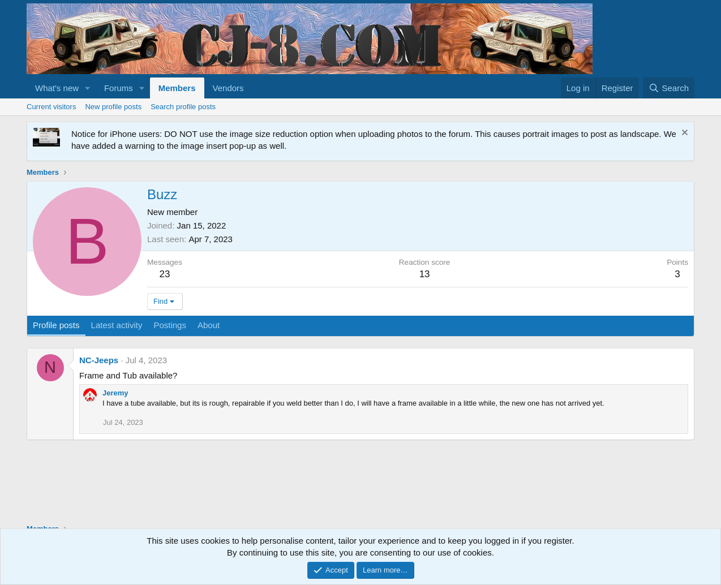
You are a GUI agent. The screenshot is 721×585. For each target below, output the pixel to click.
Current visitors (51, 106)
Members (177, 88)
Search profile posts (183, 106)
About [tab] (209, 325)
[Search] (668, 88)
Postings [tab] (169, 325)
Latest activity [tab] (117, 325)
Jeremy (115, 393)
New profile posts (113, 106)
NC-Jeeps (98, 360)
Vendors (228, 88)
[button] (88, 88)
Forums (118, 88)
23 (165, 274)
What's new (57, 88)
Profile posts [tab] (56, 325)
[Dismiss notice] (683, 134)
